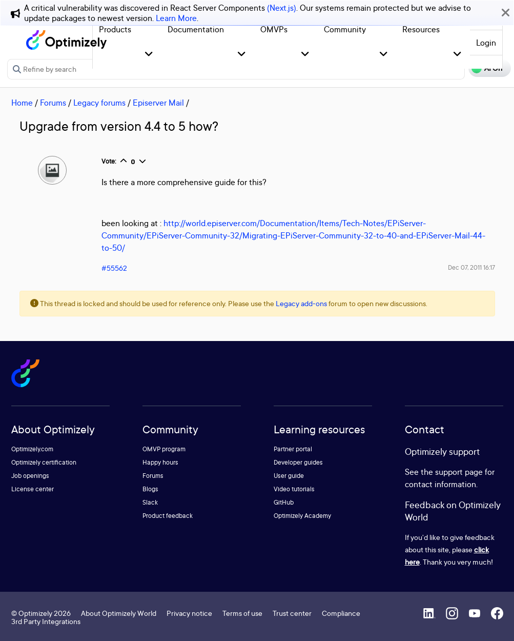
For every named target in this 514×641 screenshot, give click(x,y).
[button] (148, 55)
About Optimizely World (118, 613)
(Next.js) (281, 7)
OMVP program (164, 449)
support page (459, 471)
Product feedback (167, 515)
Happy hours (160, 462)
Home (22, 102)
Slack (150, 502)
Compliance (341, 613)
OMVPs (273, 29)
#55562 (114, 268)
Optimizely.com (32, 449)
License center (32, 489)
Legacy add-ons (301, 303)
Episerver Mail (158, 102)
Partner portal (293, 449)
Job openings (30, 475)
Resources (421, 29)
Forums (53, 102)
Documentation (196, 29)
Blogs (150, 489)
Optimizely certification (43, 462)
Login (486, 42)
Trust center (292, 613)
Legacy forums (99, 102)
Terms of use (242, 613)
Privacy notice (189, 613)
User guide (289, 475)
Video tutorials (294, 489)
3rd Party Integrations (45, 621)
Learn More (176, 18)
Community (345, 29)
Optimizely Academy (302, 515)
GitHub (284, 502)
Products (115, 29)
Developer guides (298, 462)
